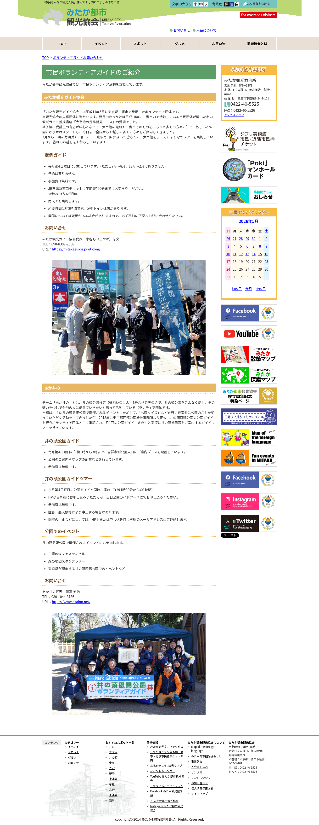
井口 (112, 747)
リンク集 (196, 772)
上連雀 (113, 779)
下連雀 (113, 795)
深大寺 (113, 752)
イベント (101, 43)
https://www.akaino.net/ (71, 601)
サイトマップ (199, 794)
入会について (206, 30)
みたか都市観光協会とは (206, 756)
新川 (112, 800)
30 (254, 238)
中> (200, 4)
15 (260, 253)
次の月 (261, 288)
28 (241, 238)
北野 (112, 789)
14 (254, 253)
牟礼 (112, 784)
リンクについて (200, 777)
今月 (248, 288)
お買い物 (218, 43)
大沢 (112, 768)
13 (247, 253)
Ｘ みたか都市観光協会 (164, 801)
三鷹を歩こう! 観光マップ (166, 765)
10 (228, 253)
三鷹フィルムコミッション (166, 786)
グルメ (180, 43)
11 (235, 253)
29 (247, 238)
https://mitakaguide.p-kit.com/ (76, 249)
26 (228, 238)
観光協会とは (257, 43)
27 (235, 238)
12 (241, 253)
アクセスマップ (234, 115)
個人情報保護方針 (202, 788)
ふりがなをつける (256, 4)
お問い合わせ (199, 783)
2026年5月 (248, 221)
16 (266, 253)
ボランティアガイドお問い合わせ (78, 57)
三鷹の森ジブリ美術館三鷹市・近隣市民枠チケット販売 (167, 756)
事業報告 (196, 761)
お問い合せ (181, 30)
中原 (112, 763)
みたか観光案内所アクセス (166, 747)
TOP (62, 43)
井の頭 (113, 757)
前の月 (237, 288)
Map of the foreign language (202, 749)
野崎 (112, 773)
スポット (140, 43)
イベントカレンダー (162, 771)
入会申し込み (199, 767)
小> (195, 4)
